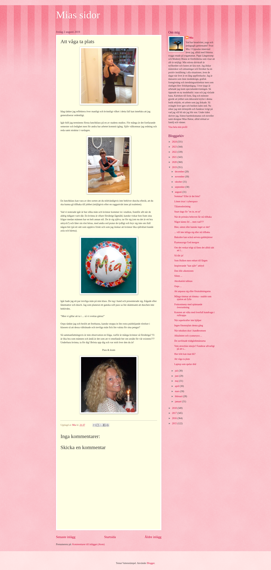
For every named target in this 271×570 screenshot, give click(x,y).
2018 (174, 408)
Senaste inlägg (65, 537)
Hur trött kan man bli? (184, 354)
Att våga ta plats (182, 359)
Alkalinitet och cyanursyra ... (188, 335)
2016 (174, 418)
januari (178, 401)
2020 (174, 162)
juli (177, 370)
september (180, 187)
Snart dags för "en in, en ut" (187, 211)
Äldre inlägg (153, 537)
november (180, 176)
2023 (174, 146)
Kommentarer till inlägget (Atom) (88, 544)
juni (177, 376)
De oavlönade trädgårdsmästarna (189, 341)
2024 (174, 141)
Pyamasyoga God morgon (186, 242)
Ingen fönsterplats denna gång (188, 325)
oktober (179, 181)
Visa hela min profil (177, 127)
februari (179, 396)
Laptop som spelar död (185, 364)
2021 (174, 157)
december (180, 171)
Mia (191, 37)
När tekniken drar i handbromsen (190, 330)
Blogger (151, 563)
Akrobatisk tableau (183, 281)
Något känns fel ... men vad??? (189, 222)
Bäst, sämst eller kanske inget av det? (192, 227)
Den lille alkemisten (183, 271)
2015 (174, 423)
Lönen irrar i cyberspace (185, 201)
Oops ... (178, 286)
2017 (174, 413)
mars (177, 391)
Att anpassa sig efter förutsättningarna (192, 291)
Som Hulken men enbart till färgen (190, 260)
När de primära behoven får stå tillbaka (193, 217)
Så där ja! (178, 255)
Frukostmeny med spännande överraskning (188, 306)
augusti (178, 192)
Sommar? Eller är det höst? (187, 196)
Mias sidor (78, 15)
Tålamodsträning (182, 206)
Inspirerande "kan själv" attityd (189, 265)
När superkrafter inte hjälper (187, 320)
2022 (174, 152)
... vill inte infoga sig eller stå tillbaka (192, 232)
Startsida (110, 537)
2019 (174, 167)
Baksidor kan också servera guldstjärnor (193, 237)
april (177, 386)
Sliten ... (178, 276)
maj (177, 381)
